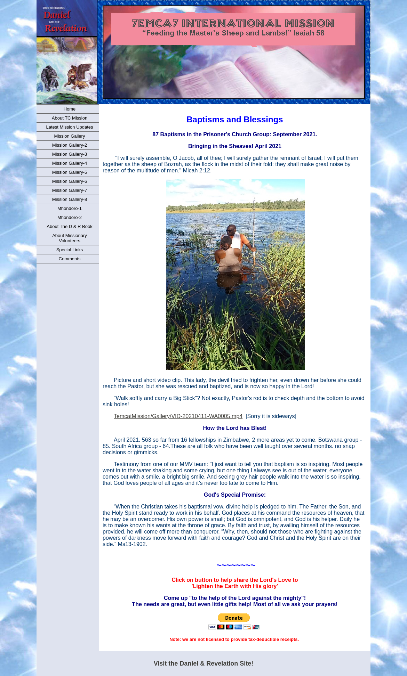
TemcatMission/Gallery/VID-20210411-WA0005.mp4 (178, 416)
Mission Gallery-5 (69, 172)
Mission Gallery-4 (69, 163)
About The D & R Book (69, 226)
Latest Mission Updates (69, 127)
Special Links (69, 249)
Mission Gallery (69, 136)
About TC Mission (69, 118)
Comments (70, 258)
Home (70, 109)
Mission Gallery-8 (69, 199)
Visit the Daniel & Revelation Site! (204, 663)
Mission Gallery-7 (69, 190)
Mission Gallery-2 (69, 145)
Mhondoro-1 (69, 208)
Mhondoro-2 (69, 217)
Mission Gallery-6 (69, 181)
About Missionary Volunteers (69, 238)
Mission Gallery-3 (69, 154)
